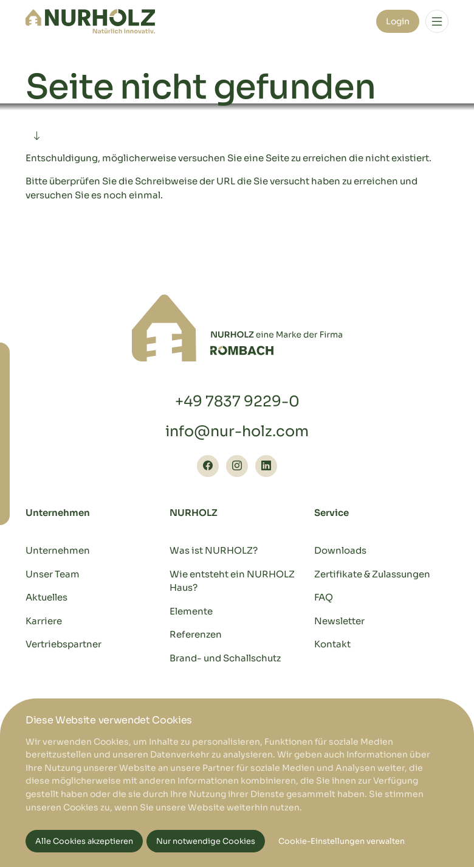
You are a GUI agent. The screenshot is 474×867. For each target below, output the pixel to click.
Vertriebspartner (63, 644)
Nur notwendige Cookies (205, 841)
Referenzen (196, 634)
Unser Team (53, 574)
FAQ (323, 597)
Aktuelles (46, 597)
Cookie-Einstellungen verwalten (341, 841)
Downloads (340, 550)
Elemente (191, 611)
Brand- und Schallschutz (225, 658)
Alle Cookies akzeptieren (84, 841)
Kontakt (332, 644)
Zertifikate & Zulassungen (372, 574)
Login (398, 21)
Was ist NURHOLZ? (214, 550)
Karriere (44, 621)
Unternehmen (58, 550)
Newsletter (339, 621)
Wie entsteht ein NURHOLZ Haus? (232, 581)
